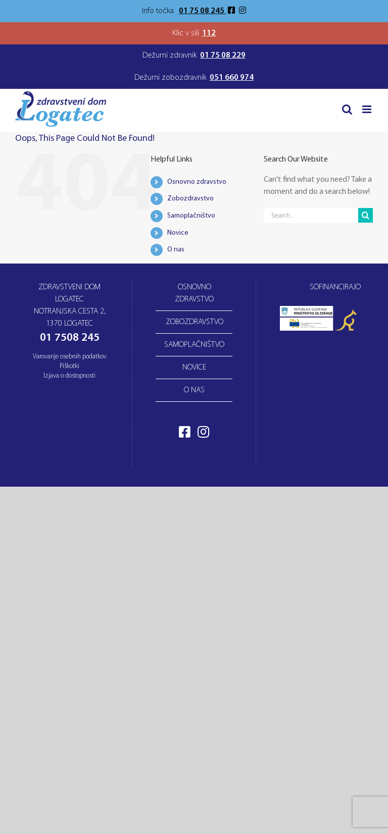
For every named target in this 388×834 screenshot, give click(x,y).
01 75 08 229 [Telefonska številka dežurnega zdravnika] (223, 55)
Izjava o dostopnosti (69, 376)
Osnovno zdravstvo (196, 182)
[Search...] (311, 215)
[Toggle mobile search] (347, 109)
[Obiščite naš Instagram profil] (242, 11)
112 (209, 33)
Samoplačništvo (191, 216)
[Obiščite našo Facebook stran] (232, 11)
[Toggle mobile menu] (367, 109)
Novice (177, 233)
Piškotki (69, 366)
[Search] (365, 215)
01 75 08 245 (202, 11)
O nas (175, 249)
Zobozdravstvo (190, 198)
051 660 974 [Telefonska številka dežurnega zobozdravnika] (232, 78)
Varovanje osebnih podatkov (70, 356)
